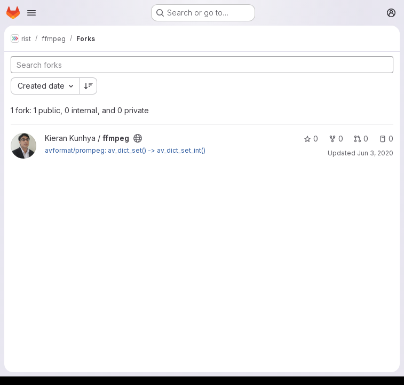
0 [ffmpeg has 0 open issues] (386, 138)
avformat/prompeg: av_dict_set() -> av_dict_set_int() (125, 150)
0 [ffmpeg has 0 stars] (311, 138)
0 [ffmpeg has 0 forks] (336, 138)
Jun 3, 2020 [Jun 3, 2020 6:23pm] (375, 153)
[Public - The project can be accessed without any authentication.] (137, 138)
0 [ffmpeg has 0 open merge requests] (361, 138)
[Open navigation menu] (31, 12)
